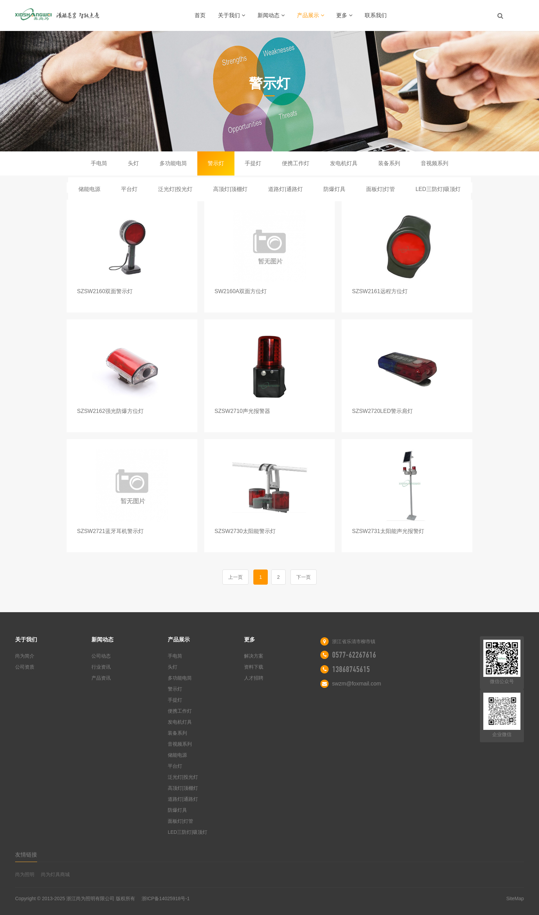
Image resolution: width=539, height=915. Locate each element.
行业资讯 (101, 667)
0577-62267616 (354, 654)
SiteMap (515, 898)
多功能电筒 (173, 163)
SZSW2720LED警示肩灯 (382, 411)
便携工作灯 (295, 163)
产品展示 (310, 15)
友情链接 (26, 855)
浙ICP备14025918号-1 (166, 898)
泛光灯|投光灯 (175, 189)
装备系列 (389, 163)
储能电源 (89, 189)
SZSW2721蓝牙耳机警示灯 (110, 531)
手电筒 (99, 163)
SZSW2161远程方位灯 (380, 291)
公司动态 (101, 656)
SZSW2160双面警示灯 (105, 291)
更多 (344, 15)
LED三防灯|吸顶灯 (438, 189)
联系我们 (376, 15)
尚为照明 (24, 874)
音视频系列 (434, 163)
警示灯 (216, 163)
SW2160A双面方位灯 (240, 291)
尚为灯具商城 (55, 874)
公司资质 (24, 667)
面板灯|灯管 (380, 189)
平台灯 (129, 189)
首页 (200, 15)
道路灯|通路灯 (285, 189)
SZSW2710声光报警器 (242, 411)
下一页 (303, 577)
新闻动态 (271, 15)
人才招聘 (253, 678)
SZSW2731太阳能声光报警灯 (388, 531)
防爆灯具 (334, 189)
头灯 (133, 163)
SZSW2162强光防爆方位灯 (110, 411)
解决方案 (253, 656)
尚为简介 (24, 656)
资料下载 (253, 667)
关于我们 (231, 15)
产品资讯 (101, 678)
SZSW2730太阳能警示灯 (245, 531)
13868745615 (351, 669)
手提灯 (253, 163)
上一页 (235, 577)
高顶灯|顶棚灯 (230, 189)
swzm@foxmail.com (356, 684)
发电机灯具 (344, 163)
